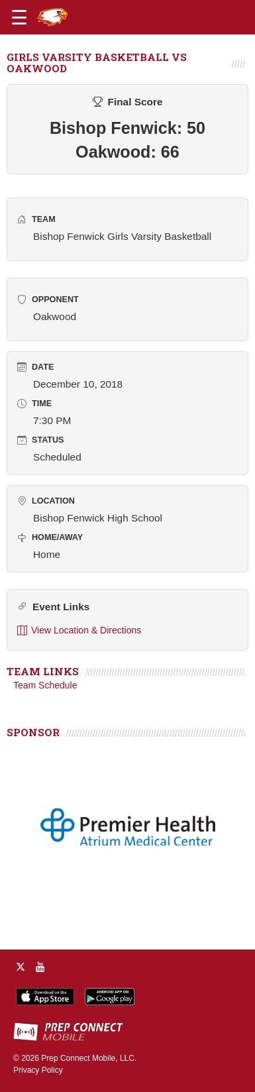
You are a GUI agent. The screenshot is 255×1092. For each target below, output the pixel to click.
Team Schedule (45, 685)
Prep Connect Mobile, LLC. (88, 1058)
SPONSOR (33, 732)
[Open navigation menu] (19, 17)
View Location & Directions (79, 630)
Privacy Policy (38, 1070)
